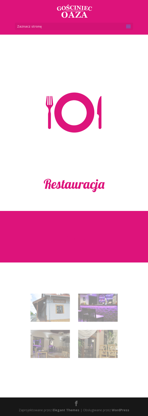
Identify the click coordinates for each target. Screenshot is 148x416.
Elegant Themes (66, 410)
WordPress (120, 410)
